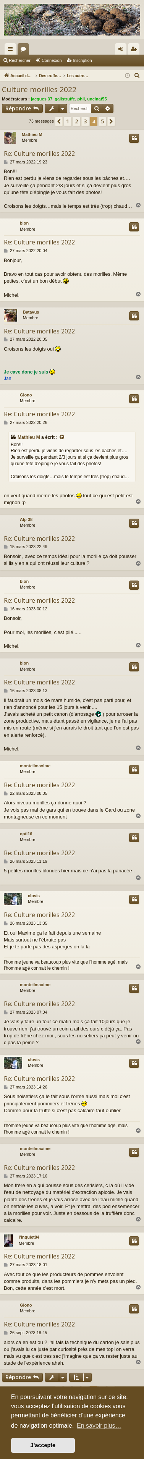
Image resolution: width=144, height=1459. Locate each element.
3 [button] (85, 121)
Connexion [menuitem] (122, 50)
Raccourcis (12, 50)
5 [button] (102, 121)
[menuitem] (137, 75)
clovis (34, 895)
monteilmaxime (35, 765)
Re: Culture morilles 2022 (39, 153)
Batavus (31, 312)
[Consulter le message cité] (62, 437)
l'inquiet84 (29, 1237)
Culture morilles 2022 (39, 89)
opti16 (26, 833)
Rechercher (20, 60)
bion (24, 223)
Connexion (52, 60)
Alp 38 (26, 519)
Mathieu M (32, 134)
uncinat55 (97, 99)
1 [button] (67, 121)
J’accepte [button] (43, 1445)
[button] (59, 121)
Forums (25, 50)
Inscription (82, 60)
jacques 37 (41, 99)
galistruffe (65, 99)
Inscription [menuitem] (135, 50)
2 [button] (76, 121)
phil (81, 99)
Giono (26, 395)
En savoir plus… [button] (99, 1425)
